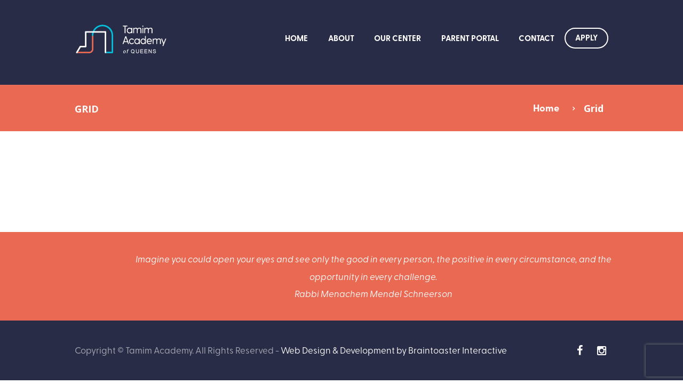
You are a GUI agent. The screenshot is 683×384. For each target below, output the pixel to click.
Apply (586, 37)
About (341, 38)
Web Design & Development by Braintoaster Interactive (394, 349)
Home (296, 38)
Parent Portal (470, 38)
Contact (536, 38)
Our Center (397, 38)
